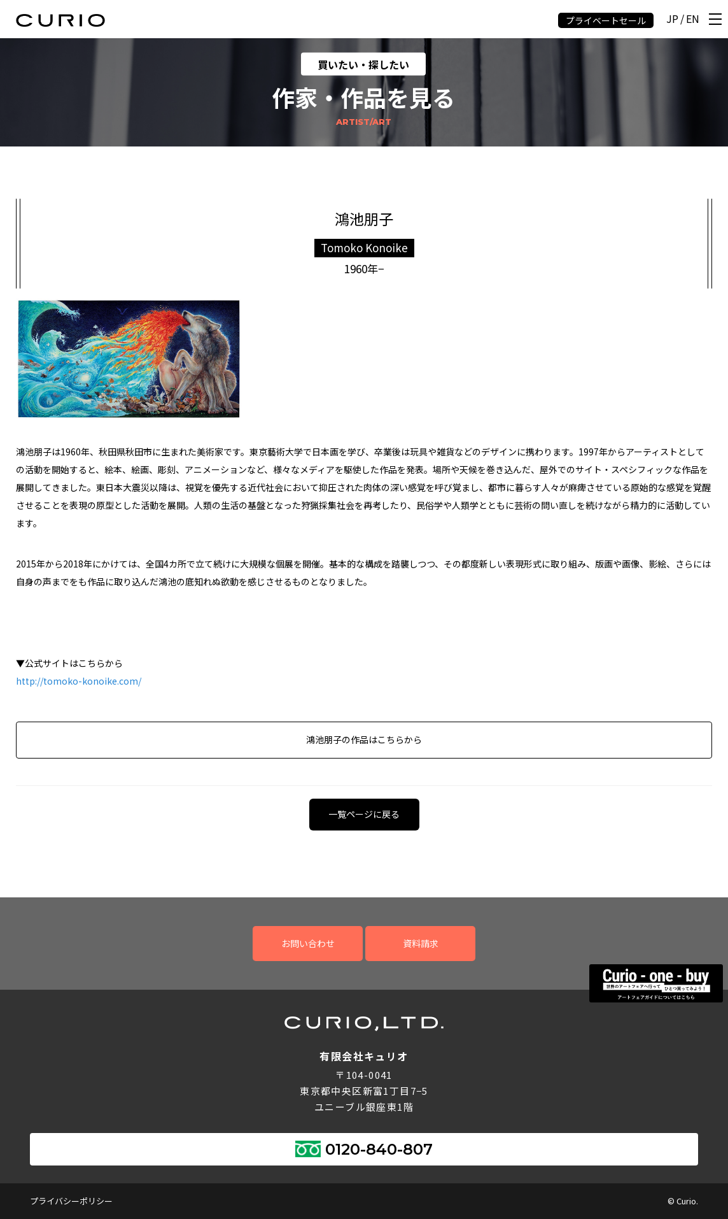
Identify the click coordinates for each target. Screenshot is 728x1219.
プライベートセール (606, 20)
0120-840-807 (379, 1149)
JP (672, 19)
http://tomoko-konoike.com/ (78, 680)
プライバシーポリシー (71, 1201)
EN (692, 19)
